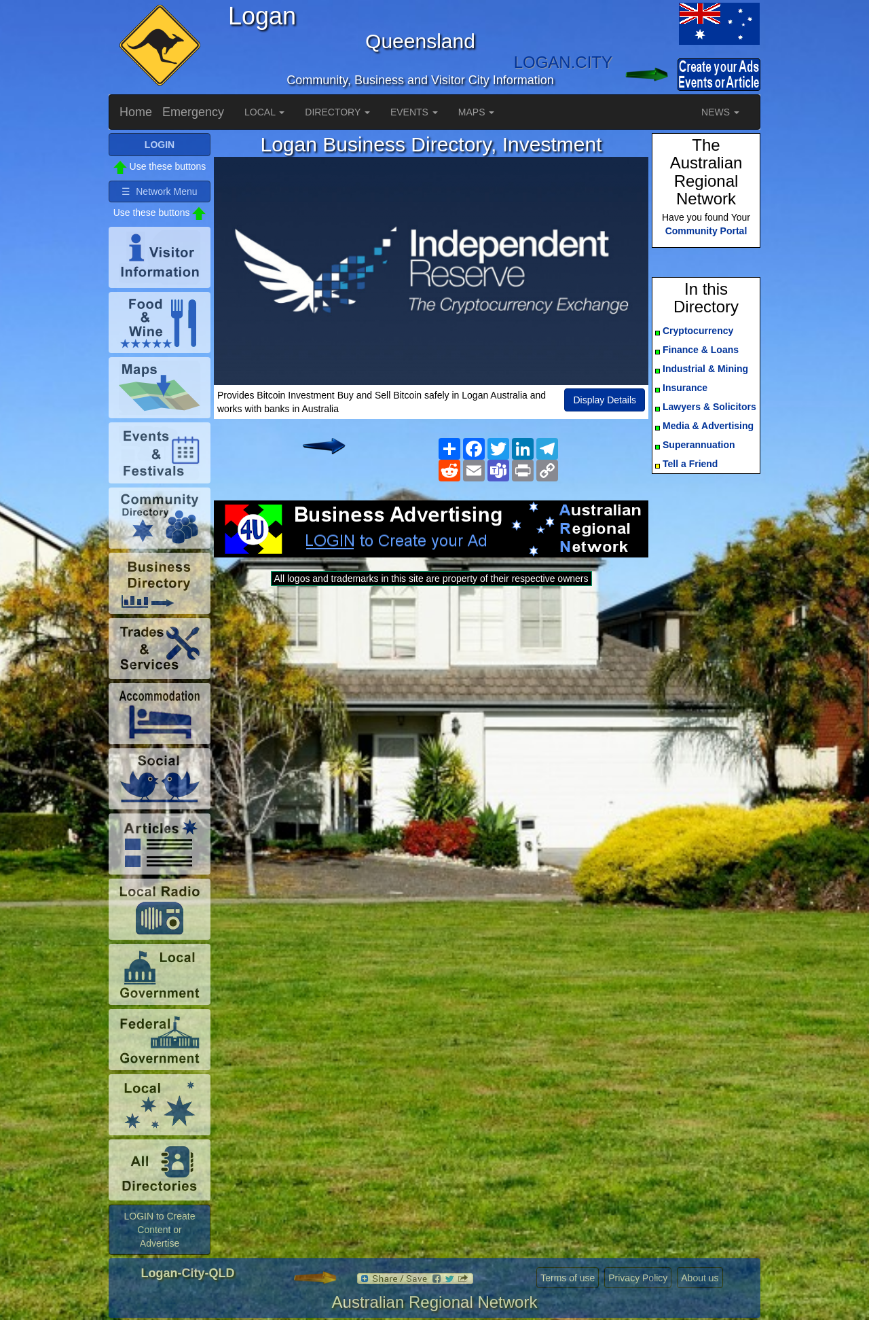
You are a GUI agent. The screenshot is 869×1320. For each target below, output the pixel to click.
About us (699, 1277)
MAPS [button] (476, 112)
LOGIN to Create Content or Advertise (159, 1230)
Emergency (193, 112)
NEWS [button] (720, 112)
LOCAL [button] (264, 112)
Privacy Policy (637, 1277)
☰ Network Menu (159, 191)
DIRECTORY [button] (337, 112)
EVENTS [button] (414, 112)
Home (135, 112)
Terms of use (567, 1277)
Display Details (604, 400)
